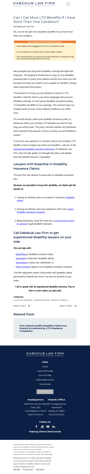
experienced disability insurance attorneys (34, 149)
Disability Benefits (41, 300)
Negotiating (21, 262)
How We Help (45, 375)
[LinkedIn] (53, 426)
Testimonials (45, 384)
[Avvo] (42, 426)
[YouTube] (48, 426)
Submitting (21, 254)
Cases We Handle (45, 371)
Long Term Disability (22, 300)
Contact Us (45, 391)
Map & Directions (35, 414)
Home (45, 366)
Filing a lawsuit (23, 266)
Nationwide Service (45, 379)
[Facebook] (36, 426)
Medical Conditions (59, 300)
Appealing (21, 258)
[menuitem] (16, 469)
